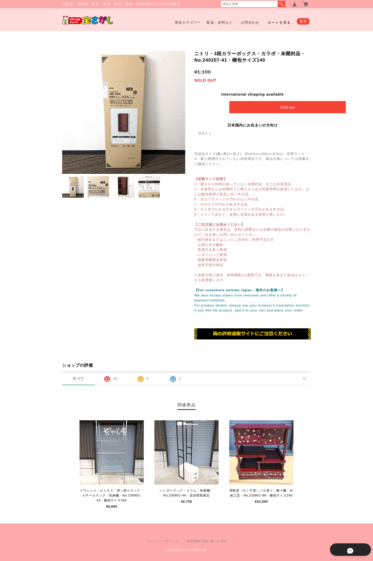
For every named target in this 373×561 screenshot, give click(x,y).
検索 (281, 4)
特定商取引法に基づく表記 (207, 541)
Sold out (287, 107)
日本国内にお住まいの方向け (252, 125)
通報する (205, 133)
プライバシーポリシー (162, 541)
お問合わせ (250, 22)
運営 (303, 21)
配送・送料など (220, 22)
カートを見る (279, 22)
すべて (78, 379)
